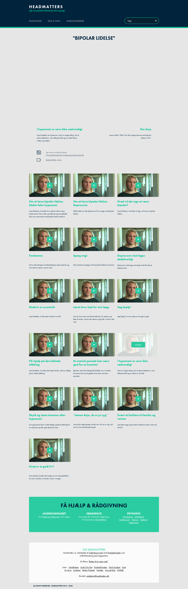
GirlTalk (120, 570)
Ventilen (99, 570)
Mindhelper (74, 567)
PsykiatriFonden (114, 552)
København (134, 522)
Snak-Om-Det (86, 567)
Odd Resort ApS (96, 552)
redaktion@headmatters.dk (97, 576)
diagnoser (35, 20)
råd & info (54, 20)
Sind (124, 567)
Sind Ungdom (114, 567)
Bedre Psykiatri (88, 570)
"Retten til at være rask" (98, 561)
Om (145, 129)
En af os (68, 570)
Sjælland (143, 519)
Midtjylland (139, 516)
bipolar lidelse (51, 160)
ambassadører (75, 20)
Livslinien (77, 570)
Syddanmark (124, 519)
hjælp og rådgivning (51, 516)
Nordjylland (128, 516)
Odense (135, 519)
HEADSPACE (100, 519)
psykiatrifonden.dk (55, 155)
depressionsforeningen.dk (74, 155)
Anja (59, 160)
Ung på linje (110, 570)
